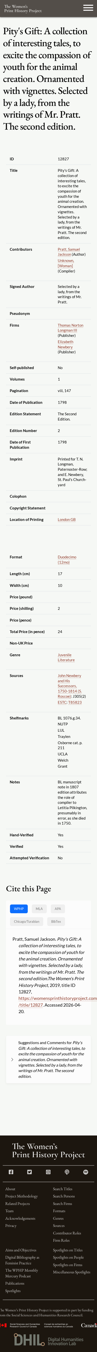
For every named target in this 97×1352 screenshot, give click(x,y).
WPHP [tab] (19, 909)
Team (9, 1210)
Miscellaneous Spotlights (71, 1272)
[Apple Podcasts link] (67, 1172)
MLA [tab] (39, 909)
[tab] (26, 921)
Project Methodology (21, 1196)
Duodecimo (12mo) (67, 559)
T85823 (75, 702)
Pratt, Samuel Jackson (69, 252)
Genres (58, 1218)
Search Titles (62, 1188)
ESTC (62, 702)
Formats (59, 1210)
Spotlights (12, 1290)
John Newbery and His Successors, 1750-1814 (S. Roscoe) (70, 685)
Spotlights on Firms (67, 1264)
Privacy (10, 1225)
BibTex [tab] (56, 921)
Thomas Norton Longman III (70, 328)
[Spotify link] (85, 1172)
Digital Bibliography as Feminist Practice (22, 1260)
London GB (67, 519)
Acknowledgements (20, 1218)
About (10, 1188)
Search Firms (62, 1203)
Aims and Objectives (20, 1250)
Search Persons (64, 1196)
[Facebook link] (11, 1172)
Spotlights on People (68, 1257)
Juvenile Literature (66, 657)
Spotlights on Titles (67, 1250)
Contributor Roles (67, 1233)
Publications (14, 1283)
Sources (58, 1225)
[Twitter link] (29, 1172)
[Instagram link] (48, 1172)
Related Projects (17, 1203)
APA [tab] (58, 909)
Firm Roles (61, 1240)
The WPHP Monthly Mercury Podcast (21, 1273)
